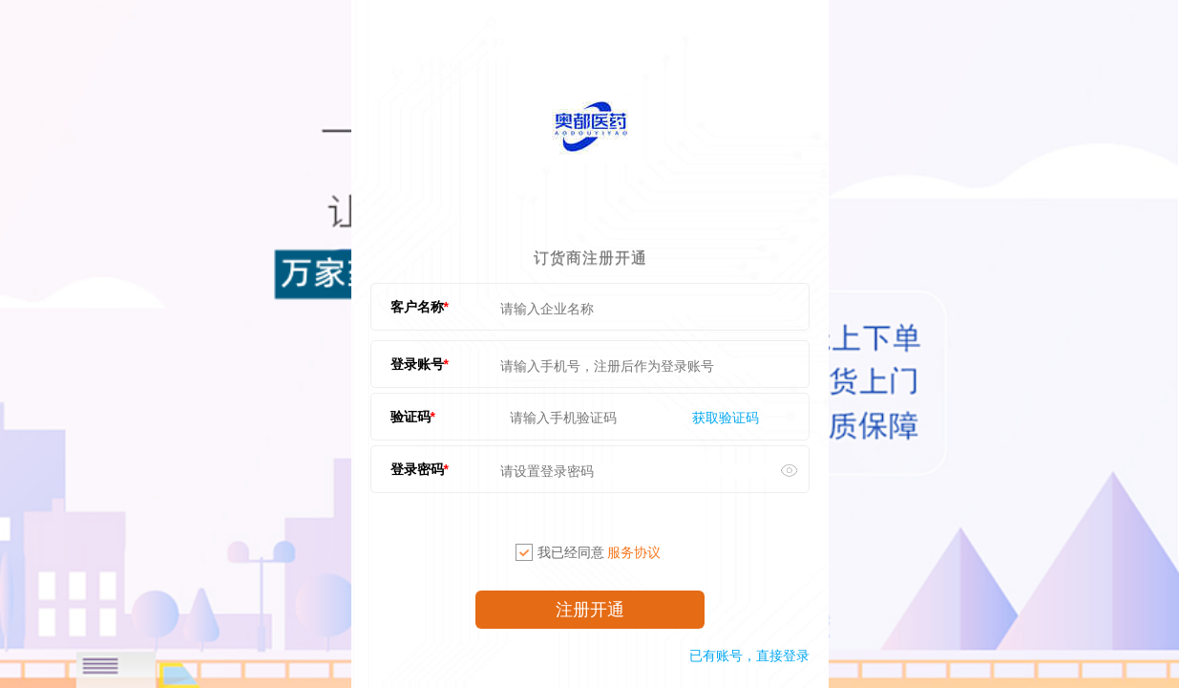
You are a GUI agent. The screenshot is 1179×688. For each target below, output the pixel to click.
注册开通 (590, 609)
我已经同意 (588, 552)
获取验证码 (725, 417)
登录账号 (417, 364)
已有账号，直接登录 (749, 655)
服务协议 (634, 552)
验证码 (410, 416)
